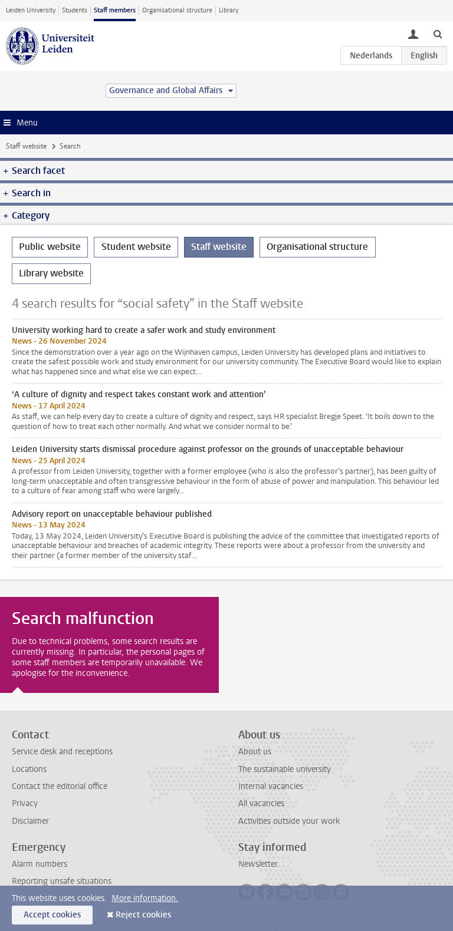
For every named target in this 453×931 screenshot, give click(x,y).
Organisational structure (177, 10)
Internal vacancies (270, 786)
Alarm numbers (39, 864)
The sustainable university (284, 769)
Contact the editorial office (59, 786)
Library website (51, 273)
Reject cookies (143, 914)
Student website (136, 246)
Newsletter (258, 864)
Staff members (115, 10)
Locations (29, 769)
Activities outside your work (289, 821)
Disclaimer (30, 821)
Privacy (25, 803)
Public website (50, 246)
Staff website (26, 146)
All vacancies (261, 803)
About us (254, 751)
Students (74, 10)
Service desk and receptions (62, 751)
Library (228, 10)
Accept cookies (52, 914)
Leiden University (30, 10)
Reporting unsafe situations (61, 881)
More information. (144, 898)
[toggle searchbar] (437, 33)
